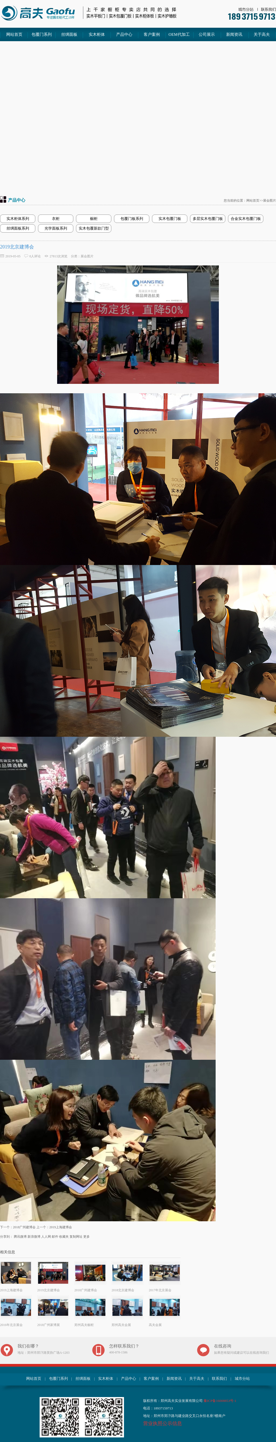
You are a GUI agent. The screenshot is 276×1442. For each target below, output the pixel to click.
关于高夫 (262, 34)
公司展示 (207, 34)
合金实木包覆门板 (246, 219)
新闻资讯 (234, 34)
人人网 (46, 1236)
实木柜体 (97, 34)
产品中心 (124, 34)
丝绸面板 (69, 34)
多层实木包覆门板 (208, 219)
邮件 (55, 1236)
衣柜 (56, 219)
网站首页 (14, 34)
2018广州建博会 (24, 1227)
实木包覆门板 (169, 219)
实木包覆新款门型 (94, 228)
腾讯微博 (20, 1236)
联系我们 (219, 1379)
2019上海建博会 (60, 1227)
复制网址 (76, 1236)
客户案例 (152, 34)
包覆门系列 (42, 34)
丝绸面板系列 (17, 228)
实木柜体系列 (17, 219)
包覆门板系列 (131, 219)
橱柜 (94, 219)
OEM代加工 (178, 34)
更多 (86, 1236)
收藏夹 (64, 1236)
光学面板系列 (55, 228)
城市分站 (242, 1379)
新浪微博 (33, 1236)
